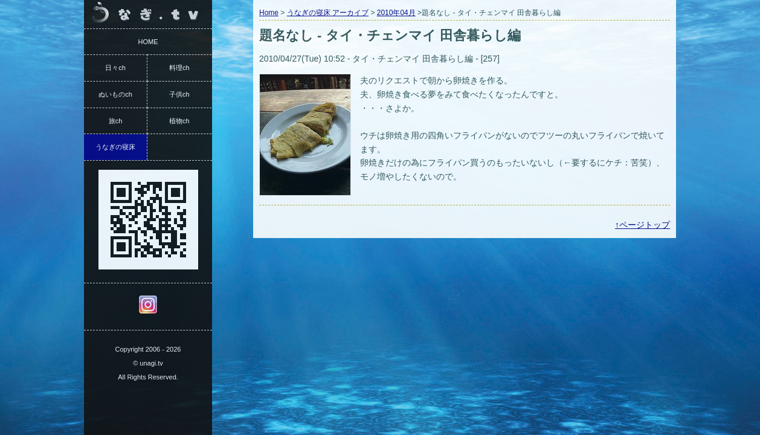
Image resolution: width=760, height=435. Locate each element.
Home (269, 12)
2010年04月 (396, 12)
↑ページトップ (642, 225)
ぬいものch (115, 94)
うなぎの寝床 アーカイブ (328, 12)
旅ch (116, 120)
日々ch (115, 67)
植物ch (179, 120)
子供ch (179, 94)
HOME (148, 41)
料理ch (179, 67)
